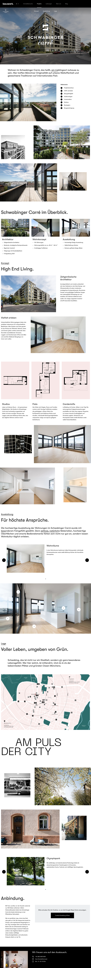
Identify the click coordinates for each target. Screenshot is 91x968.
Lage (55, 11)
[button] (4, 560)
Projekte (39, 3)
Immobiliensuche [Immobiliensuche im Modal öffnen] (28, 3)
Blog (66, 3)
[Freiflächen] (7, 618)
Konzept (36, 11)
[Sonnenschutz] (18, 592)
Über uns (58, 3)
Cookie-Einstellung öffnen (62, 915)
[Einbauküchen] (63, 608)
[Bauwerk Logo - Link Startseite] (8, 4)
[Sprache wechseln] (17, 4)
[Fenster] (39, 604)
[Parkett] (34, 626)
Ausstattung (46, 11)
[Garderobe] (79, 609)
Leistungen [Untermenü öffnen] (49, 3)
